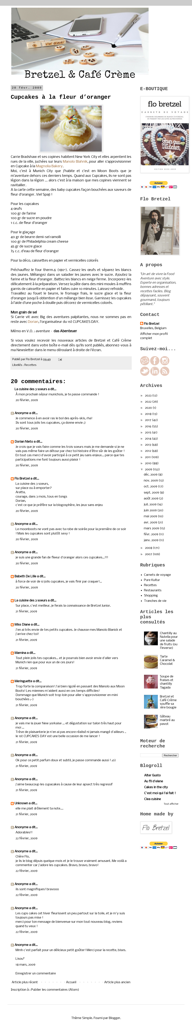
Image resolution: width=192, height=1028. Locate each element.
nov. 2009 (151, 480)
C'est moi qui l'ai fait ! (160, 793)
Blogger (114, 1018)
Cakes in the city (156, 787)
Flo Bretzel (22, 479)
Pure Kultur (152, 580)
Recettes (30, 365)
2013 (148, 445)
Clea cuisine (152, 799)
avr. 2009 (151, 522)
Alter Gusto (152, 775)
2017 (148, 420)
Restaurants (152, 590)
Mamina (20, 653)
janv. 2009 (151, 540)
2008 (149, 548)
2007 (149, 554)
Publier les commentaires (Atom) (55, 990)
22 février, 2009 (26, 838)
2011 (148, 457)
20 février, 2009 (27, 400)
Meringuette (23, 681)
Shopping (151, 595)
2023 (148, 395)
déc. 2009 (151, 474)
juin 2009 (150, 510)
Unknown (21, 803)
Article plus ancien (117, 982)
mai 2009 (151, 516)
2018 (148, 414)
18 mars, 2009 (25, 965)
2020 (149, 408)
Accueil (71, 982)
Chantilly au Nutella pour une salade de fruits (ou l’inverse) (169, 640)
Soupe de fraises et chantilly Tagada (166, 682)
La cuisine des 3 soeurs (31, 389)
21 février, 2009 (26, 611)
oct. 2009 (151, 486)
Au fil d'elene (153, 781)
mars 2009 (152, 528)
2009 (149, 469)
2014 (148, 439)
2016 (148, 426)
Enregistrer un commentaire (36, 973)
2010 (148, 463)
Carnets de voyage (157, 575)
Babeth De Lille (25, 576)
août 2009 (151, 498)
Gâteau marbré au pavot (167, 720)
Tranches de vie (155, 601)
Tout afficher (171, 804)
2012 (148, 451)
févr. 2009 (151, 534)
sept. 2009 (152, 492)
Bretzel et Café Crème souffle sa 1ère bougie (168, 702)
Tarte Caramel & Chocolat (167, 660)
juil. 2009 (150, 504)
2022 (148, 402)
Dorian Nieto (24, 442)
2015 (148, 432)
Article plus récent (25, 982)
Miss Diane (22, 625)
